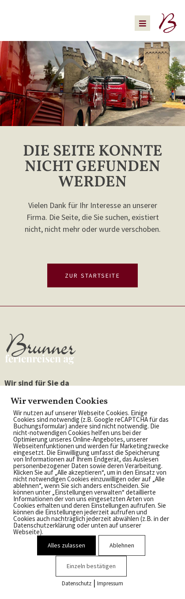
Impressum (110, 583)
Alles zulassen (66, 545)
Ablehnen (121, 545)
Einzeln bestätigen (91, 566)
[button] (142, 23)
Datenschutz (76, 583)
